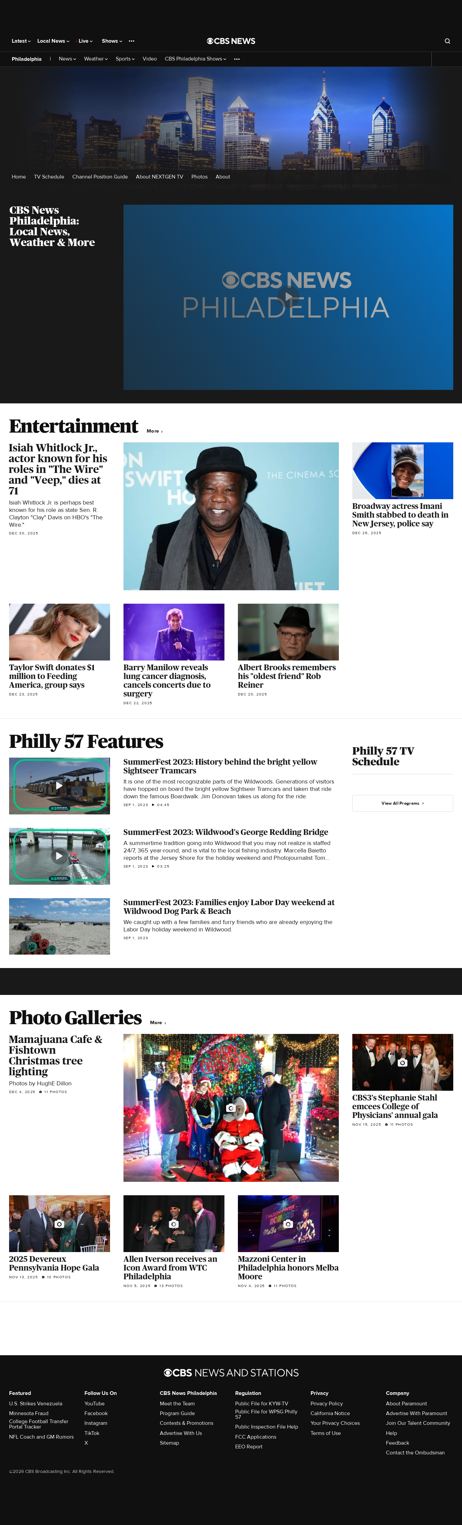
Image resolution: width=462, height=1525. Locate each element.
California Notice (330, 1413)
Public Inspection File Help (266, 1427)
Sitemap (169, 1443)
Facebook (96, 1413)
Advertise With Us (181, 1433)
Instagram (95, 1423)
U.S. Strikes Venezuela (35, 1403)
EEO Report (248, 1446)
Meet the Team (177, 1403)
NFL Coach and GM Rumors (41, 1437)
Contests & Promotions (186, 1423)
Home (19, 177)
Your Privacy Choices (335, 1423)
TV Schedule (49, 177)
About (223, 177)
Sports (125, 59)
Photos (199, 177)
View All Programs (403, 803)
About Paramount (406, 1403)
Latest (21, 41)
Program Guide (177, 1413)
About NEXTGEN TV (159, 177)
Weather (96, 59)
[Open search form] (448, 41)
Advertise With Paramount (416, 1413)
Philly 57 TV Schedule (383, 756)
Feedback (397, 1443)
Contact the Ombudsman (415, 1452)
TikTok (91, 1433)
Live (86, 41)
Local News (53, 41)
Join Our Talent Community (418, 1423)
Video (150, 59)
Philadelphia (27, 59)
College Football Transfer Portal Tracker (38, 1424)
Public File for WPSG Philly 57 (266, 1414)
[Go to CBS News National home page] (231, 41)
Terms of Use (326, 1433)
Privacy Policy (327, 1403)
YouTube (94, 1403)
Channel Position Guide (100, 177)
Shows (112, 41)
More (155, 431)
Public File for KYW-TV (261, 1403)
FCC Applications (255, 1437)
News (67, 59)
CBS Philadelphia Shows (195, 59)
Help (391, 1433)
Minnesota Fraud (28, 1413)
